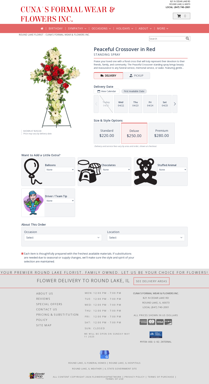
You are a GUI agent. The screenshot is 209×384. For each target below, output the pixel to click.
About (145, 28)
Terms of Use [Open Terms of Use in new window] (115, 378)
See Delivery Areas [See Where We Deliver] (151, 281)
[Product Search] (166, 38)
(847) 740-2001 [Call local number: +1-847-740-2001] (182, 7)
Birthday (56, 28)
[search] (187, 38)
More (163, 28)
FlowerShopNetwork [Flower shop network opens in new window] (106, 376)
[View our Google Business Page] (104, 358)
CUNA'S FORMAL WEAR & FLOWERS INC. (67, 14)
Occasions (102, 28)
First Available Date (134, 91)
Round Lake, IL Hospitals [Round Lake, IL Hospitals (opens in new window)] (125, 362)
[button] (181, 16)
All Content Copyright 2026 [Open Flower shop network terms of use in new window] (72, 376)
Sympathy (77, 28)
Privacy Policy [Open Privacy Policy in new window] (135, 376)
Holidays (125, 28)
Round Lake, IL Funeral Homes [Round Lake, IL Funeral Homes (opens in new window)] (87, 362)
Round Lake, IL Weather (87, 368)
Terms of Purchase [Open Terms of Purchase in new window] (161, 376)
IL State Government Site (121, 368)
